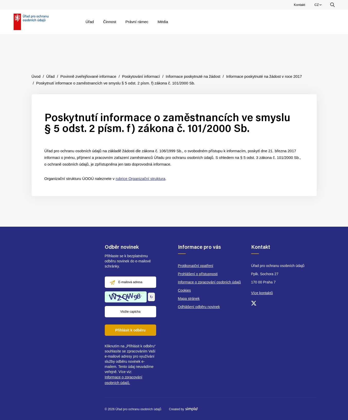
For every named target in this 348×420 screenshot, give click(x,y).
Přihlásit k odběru (130, 330)
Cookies (184, 290)
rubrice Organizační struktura (140, 178)
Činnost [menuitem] (109, 22)
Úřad (50, 76)
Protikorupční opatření (195, 266)
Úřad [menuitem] (90, 22)
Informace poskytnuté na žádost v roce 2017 (264, 76)
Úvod (36, 76)
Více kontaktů (262, 293)
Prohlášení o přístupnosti (198, 274)
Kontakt (299, 5)
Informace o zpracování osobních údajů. (123, 380)
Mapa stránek (189, 299)
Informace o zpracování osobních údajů (209, 282)
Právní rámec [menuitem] (136, 22)
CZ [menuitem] (318, 6)
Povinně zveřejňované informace (88, 76)
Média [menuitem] (163, 22)
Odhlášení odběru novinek (199, 307)
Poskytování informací (141, 76)
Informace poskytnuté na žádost (193, 76)
